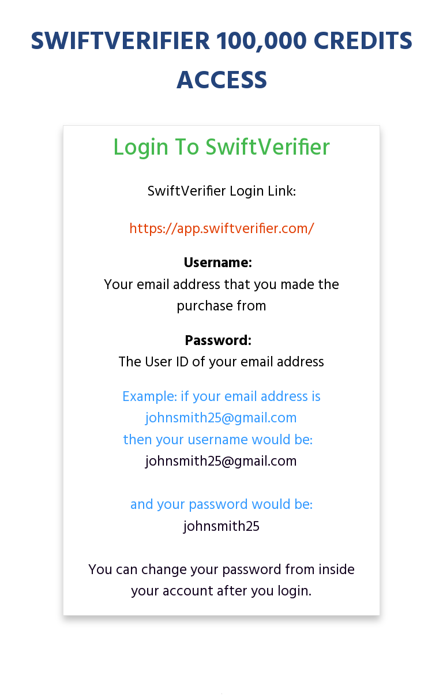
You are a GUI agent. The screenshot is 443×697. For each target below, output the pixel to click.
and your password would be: (221, 516)
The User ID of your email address (221, 352)
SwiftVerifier (188, 192)
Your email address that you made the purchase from (221, 285)
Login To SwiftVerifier (221, 148)
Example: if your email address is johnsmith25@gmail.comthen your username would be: (221, 419)
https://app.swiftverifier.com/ (221, 229)
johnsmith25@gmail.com (221, 462)
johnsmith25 (221, 527)
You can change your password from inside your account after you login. (221, 581)
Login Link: (221, 193)
